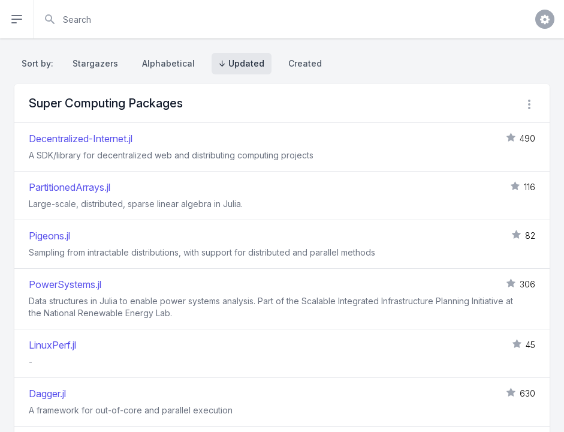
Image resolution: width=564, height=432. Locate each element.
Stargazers (95, 63)
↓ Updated (241, 63)
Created (305, 63)
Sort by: (40, 63)
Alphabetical (168, 63)
